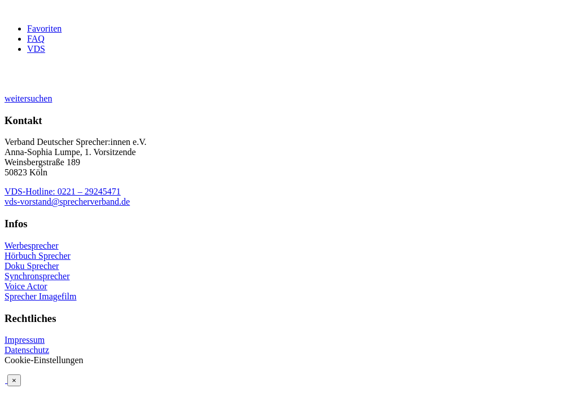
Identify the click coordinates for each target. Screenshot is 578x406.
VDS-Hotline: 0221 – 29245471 (63, 191)
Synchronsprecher (37, 276)
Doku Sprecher (32, 266)
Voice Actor (26, 286)
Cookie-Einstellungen (44, 360)
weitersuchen (28, 98)
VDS (36, 49)
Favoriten (44, 28)
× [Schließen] (14, 380)
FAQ (36, 38)
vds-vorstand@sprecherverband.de (67, 201)
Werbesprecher (32, 245)
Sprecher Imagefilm (41, 296)
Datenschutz (27, 350)
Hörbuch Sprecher (38, 256)
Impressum (25, 340)
